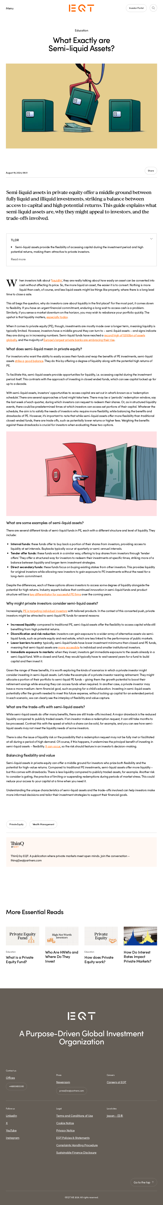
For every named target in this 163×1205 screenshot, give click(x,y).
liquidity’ (56, 280)
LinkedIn (11, 1115)
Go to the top (144, 1182)
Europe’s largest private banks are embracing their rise (79, 339)
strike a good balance (29, 360)
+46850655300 (16, 1086)
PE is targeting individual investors (45, 610)
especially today (56, 317)
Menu (9, 8)
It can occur (52, 746)
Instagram (12, 1138)
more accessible (68, 647)
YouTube (11, 1130)
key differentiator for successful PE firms (55, 594)
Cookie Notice (65, 1123)
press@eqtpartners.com (71, 1090)
